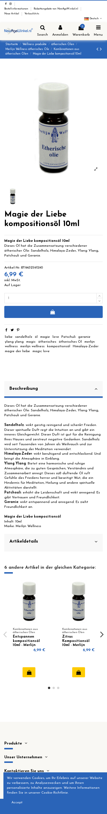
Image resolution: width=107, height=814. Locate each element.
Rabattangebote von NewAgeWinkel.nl (56, 9)
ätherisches (47, 342)
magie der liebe (17, 351)
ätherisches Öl (70, 342)
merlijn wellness (32, 346)
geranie (84, 337)
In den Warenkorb (52, 312)
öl (36, 337)
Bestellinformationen (16, 9)
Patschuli (68, 337)
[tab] (53, 389)
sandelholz (23, 337)
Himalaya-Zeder (85, 346)
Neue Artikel (12, 14)
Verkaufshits (32, 14)
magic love (41, 351)
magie (45, 337)
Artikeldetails (53, 541)
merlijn (89, 342)
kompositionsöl (58, 346)
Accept (17, 802)
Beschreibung (53, 388)
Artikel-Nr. (12, 267)
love (56, 337)
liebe (9, 337)
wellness (11, 346)
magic (31, 342)
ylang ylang (14, 342)
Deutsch (93, 19)
